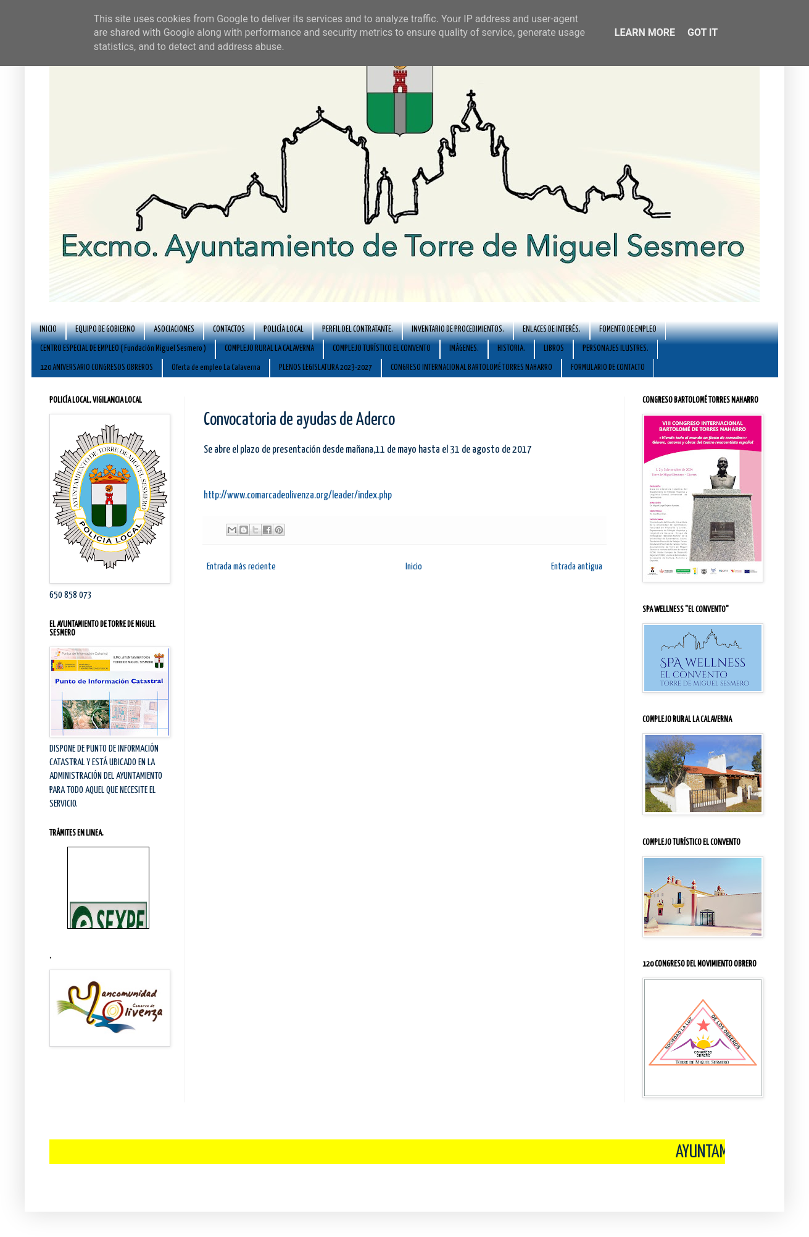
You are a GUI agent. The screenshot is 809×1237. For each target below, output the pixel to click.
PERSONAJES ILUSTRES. (616, 349)
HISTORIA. (511, 349)
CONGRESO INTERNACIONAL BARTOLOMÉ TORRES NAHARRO (471, 368)
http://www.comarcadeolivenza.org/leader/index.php (298, 495)
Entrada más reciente (241, 566)
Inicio (413, 566)
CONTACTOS (229, 329)
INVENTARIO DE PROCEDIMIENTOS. (458, 329)
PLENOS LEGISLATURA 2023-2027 (325, 368)
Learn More (645, 32)
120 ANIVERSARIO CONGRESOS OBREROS (96, 368)
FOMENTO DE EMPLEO (628, 329)
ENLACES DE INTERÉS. (552, 329)
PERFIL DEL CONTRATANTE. (357, 329)
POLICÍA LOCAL (283, 329)
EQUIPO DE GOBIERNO (105, 329)
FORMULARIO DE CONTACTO (608, 368)
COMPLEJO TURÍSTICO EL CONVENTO (382, 349)
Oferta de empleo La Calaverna (216, 368)
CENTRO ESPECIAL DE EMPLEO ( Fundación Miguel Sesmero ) (123, 349)
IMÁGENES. (464, 349)
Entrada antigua (576, 566)
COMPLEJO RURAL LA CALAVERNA (269, 349)
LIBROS (554, 349)
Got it (702, 32)
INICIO (48, 329)
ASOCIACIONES (174, 329)
